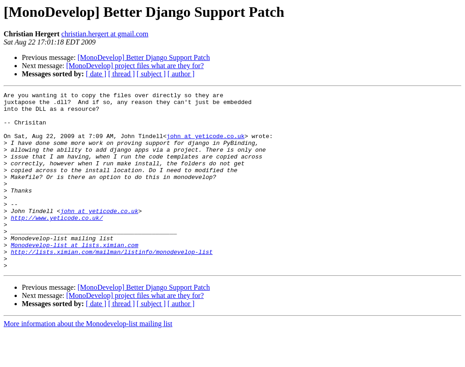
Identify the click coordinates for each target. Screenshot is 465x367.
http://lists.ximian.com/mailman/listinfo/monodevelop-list (112, 284)
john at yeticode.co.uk (206, 145)
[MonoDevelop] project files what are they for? (135, 65)
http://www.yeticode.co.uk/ (57, 243)
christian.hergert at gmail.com (104, 34)
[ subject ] (151, 74)
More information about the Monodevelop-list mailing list (88, 359)
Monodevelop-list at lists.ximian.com (75, 276)
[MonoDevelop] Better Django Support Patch (144, 57)
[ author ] (181, 74)
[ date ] (96, 74)
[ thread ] (121, 74)
